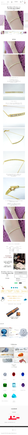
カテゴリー (8, 2)
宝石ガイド (21, 2)
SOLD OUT (20, 272)
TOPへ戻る (14, 426)
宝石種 (11, 2)
